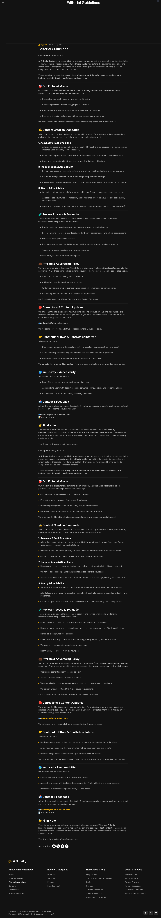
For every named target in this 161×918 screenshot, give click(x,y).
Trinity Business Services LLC (42, 914)
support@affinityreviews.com (55, 414)
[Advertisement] (83, 25)
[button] (3, 3)
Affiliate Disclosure (69, 299)
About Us (42, 45)
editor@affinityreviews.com (54, 323)
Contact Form (47, 417)
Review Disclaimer (90, 299)
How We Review (67, 255)
